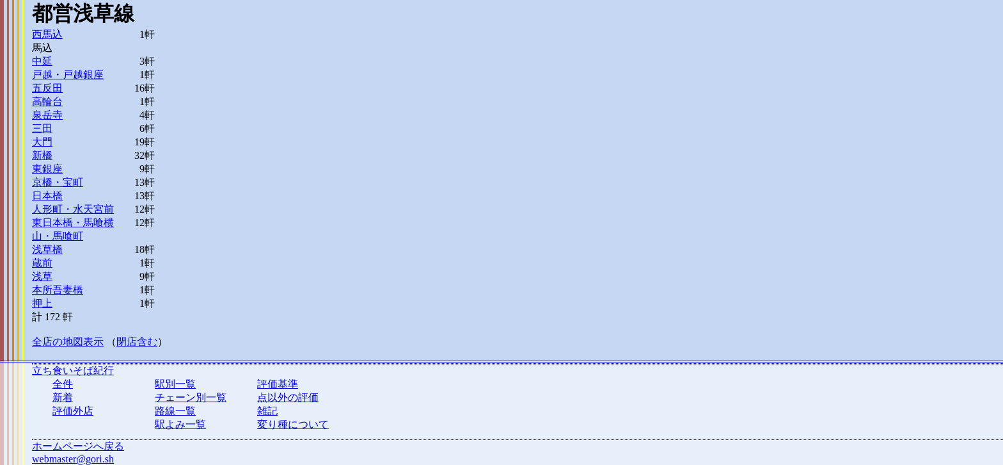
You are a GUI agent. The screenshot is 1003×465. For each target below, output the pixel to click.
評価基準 (277, 384)
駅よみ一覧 (180, 424)
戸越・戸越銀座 (68, 74)
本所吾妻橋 (57, 289)
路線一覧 (175, 410)
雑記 (267, 410)
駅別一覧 (175, 384)
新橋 (42, 155)
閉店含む (136, 341)
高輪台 (47, 101)
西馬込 (47, 34)
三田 (42, 128)
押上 (42, 303)
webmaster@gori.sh (73, 458)
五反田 (47, 88)
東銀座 (47, 168)
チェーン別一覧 (190, 397)
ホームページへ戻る (78, 446)
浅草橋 (47, 249)
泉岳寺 (47, 115)
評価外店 (72, 410)
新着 (62, 397)
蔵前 (42, 262)
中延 (42, 61)
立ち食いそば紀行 (73, 370)
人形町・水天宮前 (73, 209)
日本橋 (47, 195)
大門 (42, 141)
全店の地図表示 (68, 341)
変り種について (293, 424)
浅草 (42, 276)
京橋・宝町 (57, 182)
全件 (62, 384)
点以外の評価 (288, 397)
